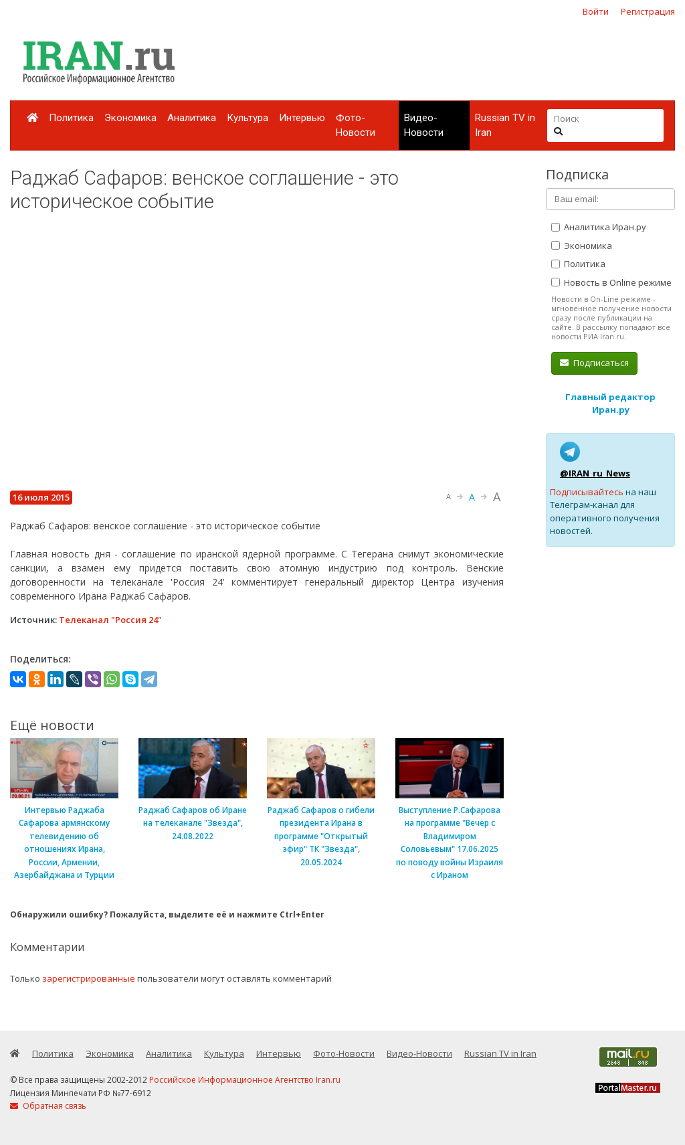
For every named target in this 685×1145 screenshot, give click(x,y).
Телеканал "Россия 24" (110, 620)
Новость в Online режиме (611, 282)
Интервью (302, 118)
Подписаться (594, 363)
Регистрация (648, 11)
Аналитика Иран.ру (598, 227)
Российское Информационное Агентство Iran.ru (244, 1079)
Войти (596, 11)
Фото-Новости (355, 125)
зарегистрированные (88, 978)
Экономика (130, 118)
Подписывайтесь (586, 492)
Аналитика (191, 118)
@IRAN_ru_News (595, 473)
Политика (71, 118)
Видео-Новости (424, 125)
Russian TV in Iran (505, 125)
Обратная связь (48, 1106)
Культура (247, 118)
